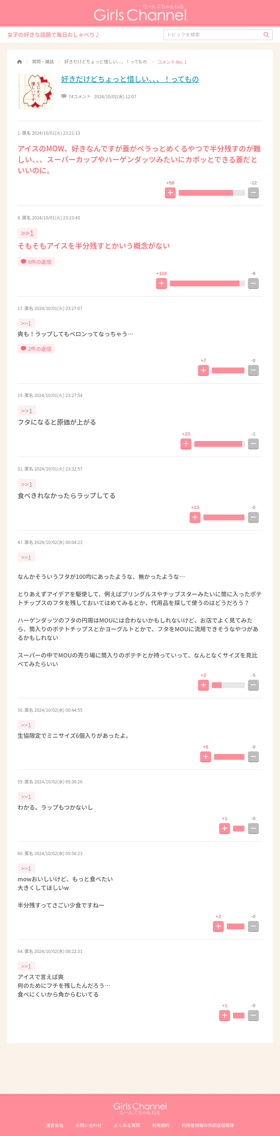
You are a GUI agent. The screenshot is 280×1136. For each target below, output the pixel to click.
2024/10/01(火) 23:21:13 (56, 133)
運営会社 (54, 1125)
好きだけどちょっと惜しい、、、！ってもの (130, 79)
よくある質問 (127, 1125)
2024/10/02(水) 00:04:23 (58, 542)
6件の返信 (36, 261)
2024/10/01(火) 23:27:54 (58, 395)
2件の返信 (36, 348)
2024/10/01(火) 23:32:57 (58, 468)
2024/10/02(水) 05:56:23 (58, 853)
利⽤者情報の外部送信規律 (208, 1125)
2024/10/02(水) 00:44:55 (58, 710)
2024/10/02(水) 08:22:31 (58, 951)
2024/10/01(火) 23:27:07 (58, 308)
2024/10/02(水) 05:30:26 (58, 781)
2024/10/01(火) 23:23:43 (56, 217)
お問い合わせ (88, 1125)
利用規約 (161, 1125)
